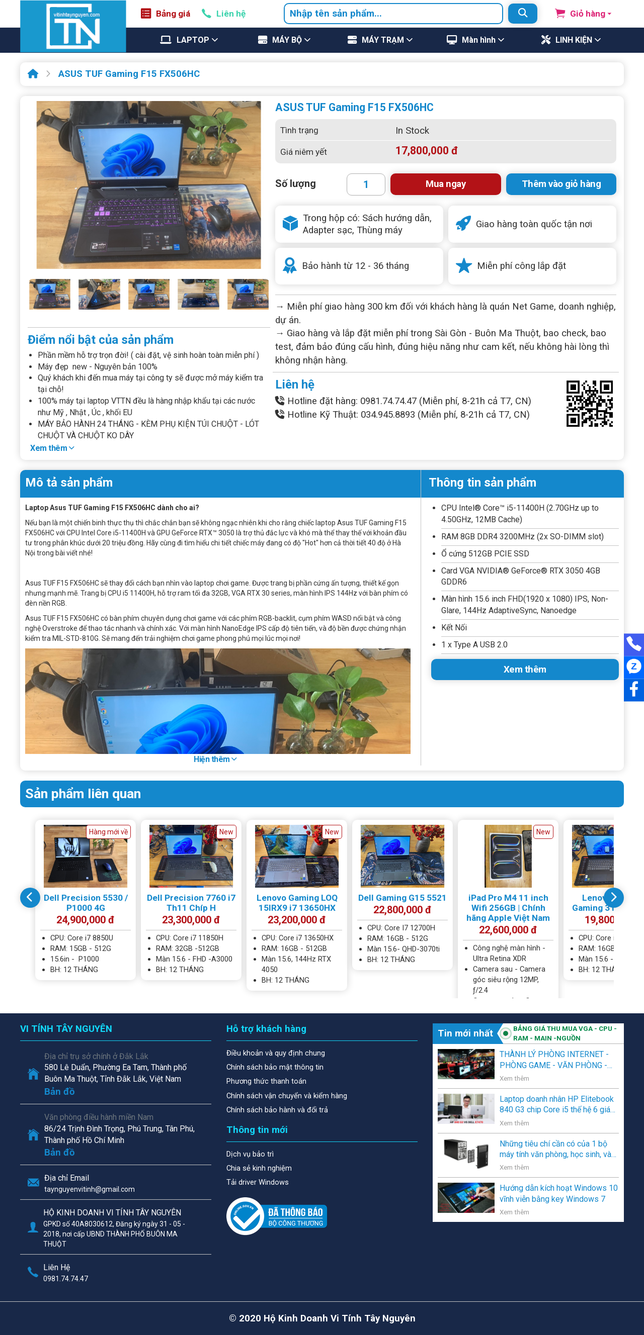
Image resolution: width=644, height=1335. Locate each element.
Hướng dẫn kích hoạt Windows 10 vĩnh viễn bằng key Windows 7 (559, 1193)
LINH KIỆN (573, 40)
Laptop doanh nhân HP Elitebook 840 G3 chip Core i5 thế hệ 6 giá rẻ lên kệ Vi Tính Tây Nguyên (557, 1104)
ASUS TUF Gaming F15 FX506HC (129, 73)
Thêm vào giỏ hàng (561, 183)
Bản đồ (59, 1091)
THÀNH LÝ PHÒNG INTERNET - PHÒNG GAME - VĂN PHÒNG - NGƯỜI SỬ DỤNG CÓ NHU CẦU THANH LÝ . (554, 1060)
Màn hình (479, 40)
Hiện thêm (215, 759)
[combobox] (394, 13)
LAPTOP (193, 40)
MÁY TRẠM (383, 40)
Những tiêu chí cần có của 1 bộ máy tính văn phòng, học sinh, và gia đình (555, 1149)
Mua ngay (445, 183)
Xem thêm (52, 448)
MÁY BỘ (287, 40)
